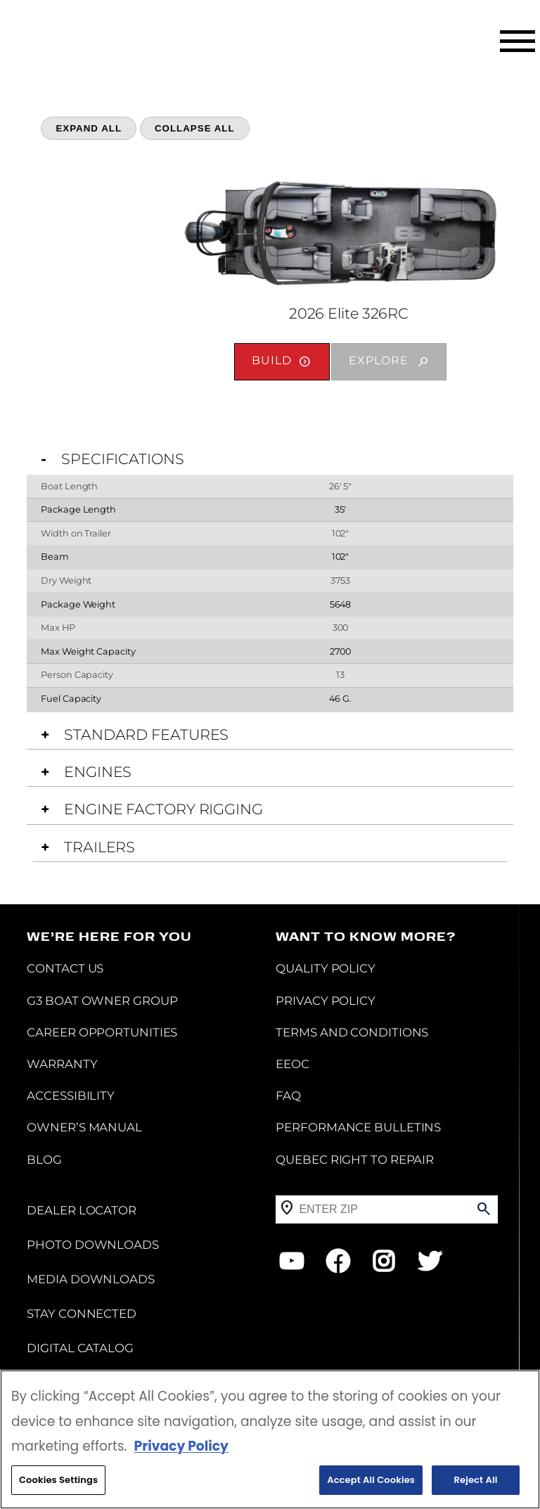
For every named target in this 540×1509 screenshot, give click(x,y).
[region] (270, 1439)
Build (272, 360)
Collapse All (195, 128)
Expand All (89, 128)
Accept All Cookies (371, 1479)
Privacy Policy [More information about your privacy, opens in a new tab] (181, 1446)
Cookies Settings (58, 1479)
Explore (379, 360)
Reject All (476, 1479)
